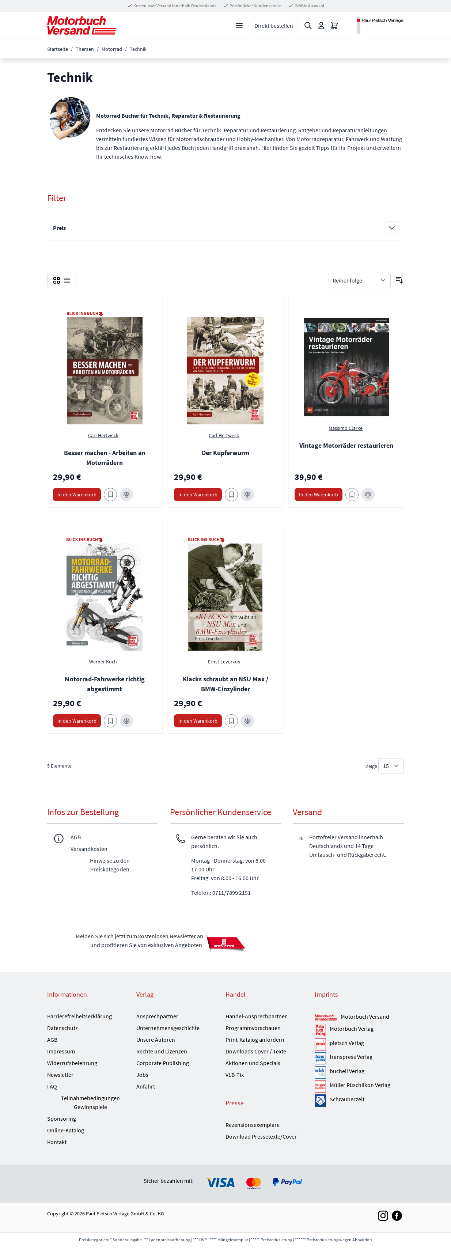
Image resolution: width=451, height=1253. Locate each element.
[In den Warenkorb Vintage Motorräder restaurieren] (318, 494)
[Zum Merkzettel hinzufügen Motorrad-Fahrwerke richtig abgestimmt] (110, 720)
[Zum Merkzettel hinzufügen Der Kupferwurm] (231, 494)
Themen (85, 49)
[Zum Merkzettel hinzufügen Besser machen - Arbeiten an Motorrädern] (110, 494)
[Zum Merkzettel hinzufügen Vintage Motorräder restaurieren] (352, 494)
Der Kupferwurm (225, 452)
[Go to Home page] (81, 25)
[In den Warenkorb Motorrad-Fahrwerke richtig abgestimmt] (77, 720)
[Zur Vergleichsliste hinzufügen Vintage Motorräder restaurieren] (368, 494)
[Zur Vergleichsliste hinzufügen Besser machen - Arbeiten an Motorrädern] (126, 494)
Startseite (57, 49)
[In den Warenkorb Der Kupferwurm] (198, 494)
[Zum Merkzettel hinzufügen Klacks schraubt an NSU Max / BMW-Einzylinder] (231, 720)
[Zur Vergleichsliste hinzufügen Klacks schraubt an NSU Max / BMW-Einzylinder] (247, 720)
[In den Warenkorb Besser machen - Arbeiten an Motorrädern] (77, 494)
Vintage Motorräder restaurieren (346, 445)
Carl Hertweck (103, 435)
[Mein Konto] (321, 25)
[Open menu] (239, 25)
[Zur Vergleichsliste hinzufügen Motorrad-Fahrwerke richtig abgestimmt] (126, 720)
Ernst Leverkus (224, 661)
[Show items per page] (391, 765)
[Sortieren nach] (359, 280)
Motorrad (112, 49)
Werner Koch (103, 661)
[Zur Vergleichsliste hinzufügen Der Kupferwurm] (247, 494)
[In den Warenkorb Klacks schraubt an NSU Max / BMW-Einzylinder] (198, 720)
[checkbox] (56, 280)
